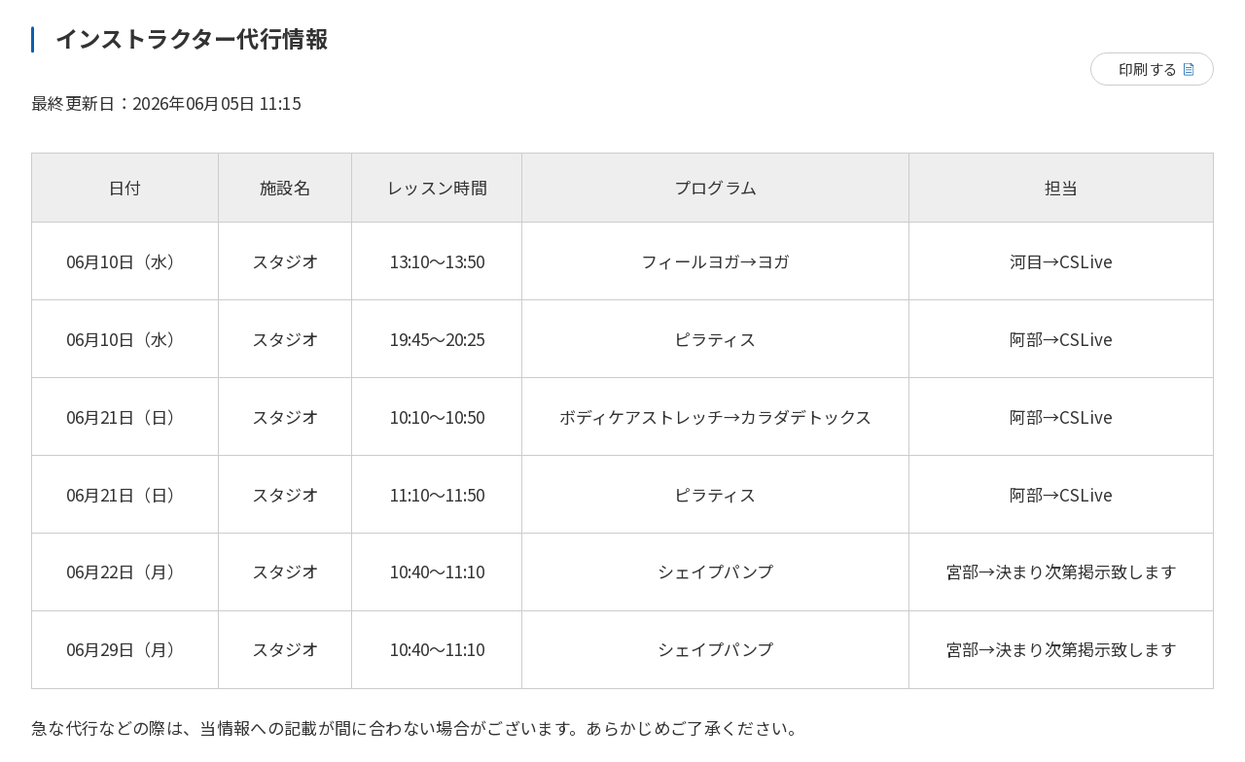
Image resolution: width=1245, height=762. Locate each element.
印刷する (1148, 68)
